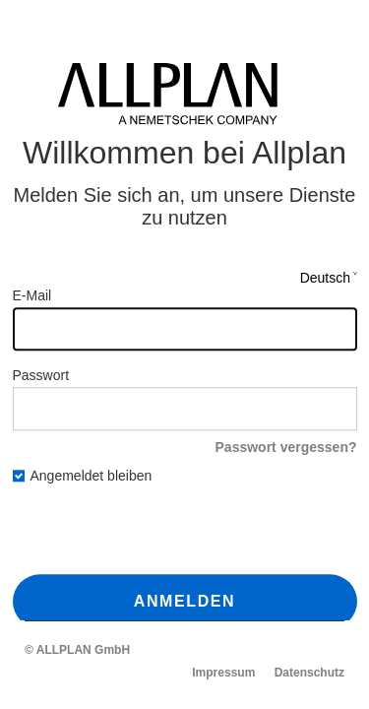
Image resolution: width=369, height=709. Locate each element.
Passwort (41, 375)
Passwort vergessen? (286, 447)
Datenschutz (309, 672)
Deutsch (325, 278)
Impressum (223, 672)
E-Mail (32, 295)
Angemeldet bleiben (83, 476)
